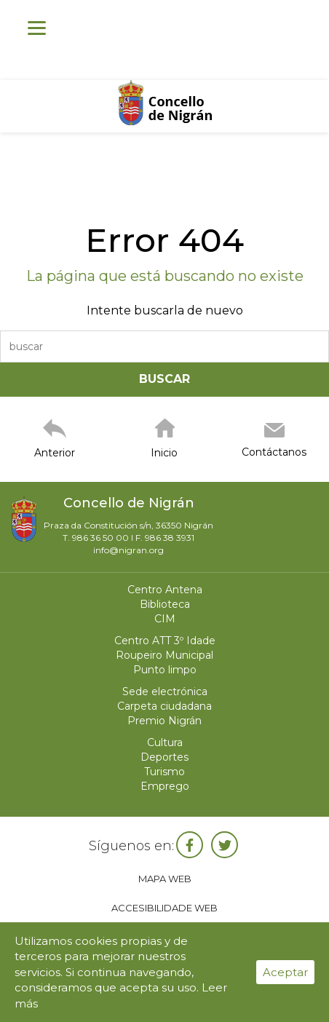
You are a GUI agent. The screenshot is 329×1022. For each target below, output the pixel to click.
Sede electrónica (164, 691)
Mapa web (164, 878)
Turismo (164, 771)
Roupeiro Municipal (164, 655)
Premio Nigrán (164, 720)
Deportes (164, 757)
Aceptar (285, 972)
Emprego (164, 786)
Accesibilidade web (164, 908)
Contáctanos (274, 452)
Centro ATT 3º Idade (164, 640)
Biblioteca (165, 604)
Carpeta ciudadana (164, 706)
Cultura (165, 742)
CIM (164, 618)
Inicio (164, 452)
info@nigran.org (128, 549)
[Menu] (37, 27)
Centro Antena (164, 589)
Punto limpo (165, 669)
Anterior (54, 452)
